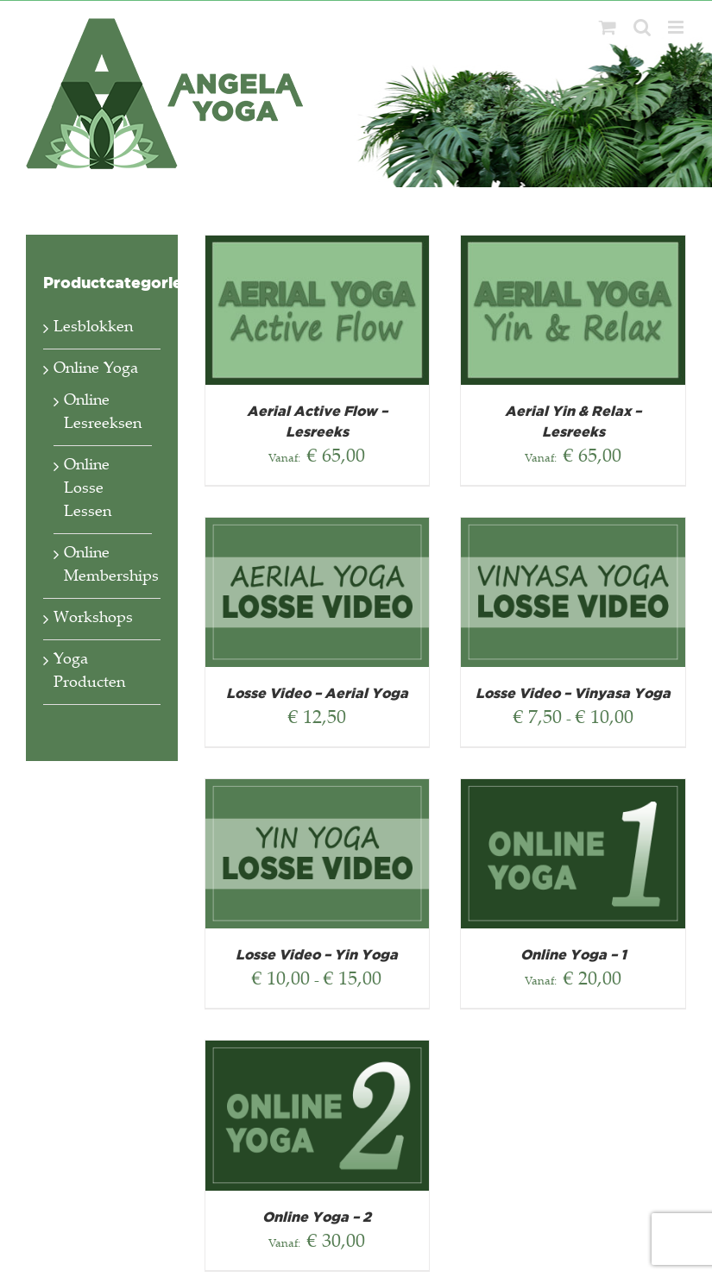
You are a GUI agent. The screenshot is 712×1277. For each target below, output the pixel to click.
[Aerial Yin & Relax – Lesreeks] (573, 247)
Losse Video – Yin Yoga (317, 955)
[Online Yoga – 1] (573, 790)
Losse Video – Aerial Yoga (317, 694)
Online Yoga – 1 (573, 955)
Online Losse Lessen (87, 489)
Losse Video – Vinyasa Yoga (573, 694)
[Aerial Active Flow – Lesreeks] (317, 247)
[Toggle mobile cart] (607, 27)
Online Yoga (96, 369)
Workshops (93, 618)
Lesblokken (93, 328)
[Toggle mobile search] (642, 27)
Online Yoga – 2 (316, 1217)
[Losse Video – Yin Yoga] (317, 790)
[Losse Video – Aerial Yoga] (317, 529)
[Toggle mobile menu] (677, 27)
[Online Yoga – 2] (317, 1052)
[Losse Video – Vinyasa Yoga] (573, 529)
